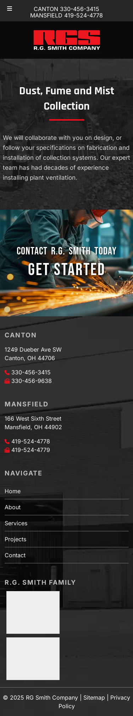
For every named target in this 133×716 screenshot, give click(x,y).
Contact (15, 555)
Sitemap (94, 697)
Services (16, 523)
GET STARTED (66, 270)
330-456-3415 (31, 372)
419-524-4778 (30, 441)
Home (13, 491)
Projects (15, 539)
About (13, 507)
